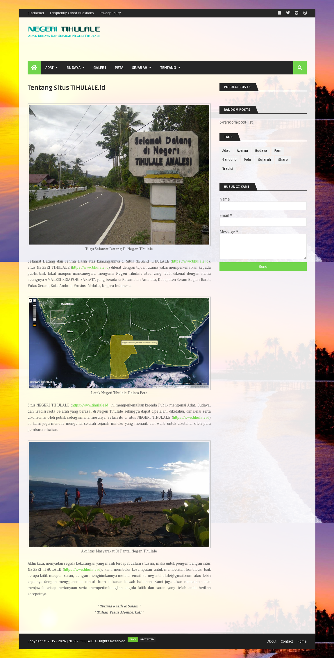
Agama (242, 151)
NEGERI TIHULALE (81, 641)
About (271, 641)
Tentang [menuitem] (168, 67)
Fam (277, 151)
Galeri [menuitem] (99, 67)
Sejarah (264, 160)
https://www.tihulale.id (190, 261)
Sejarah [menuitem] (139, 67)
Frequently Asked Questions (72, 13)
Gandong (229, 160)
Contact (287, 641)
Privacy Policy (110, 13)
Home (302, 641)
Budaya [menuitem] (74, 67)
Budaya (261, 151)
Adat (226, 151)
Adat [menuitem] (49, 67)
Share (283, 160)
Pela (247, 160)
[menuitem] (34, 67)
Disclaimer (36, 13)
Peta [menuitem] (119, 67)
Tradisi (227, 169)
